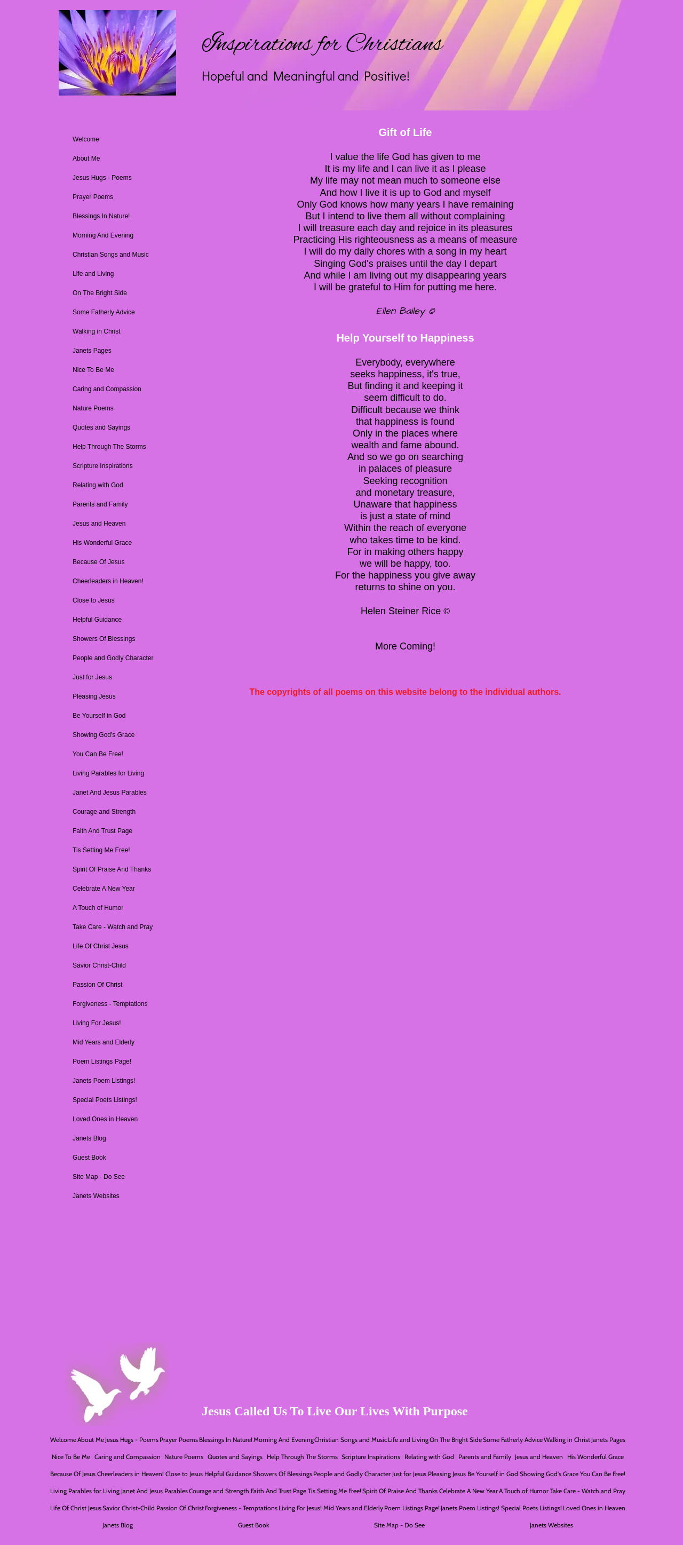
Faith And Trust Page (102, 831)
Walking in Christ (97, 331)
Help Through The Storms (109, 446)
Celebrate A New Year (104, 888)
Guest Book (89, 1157)
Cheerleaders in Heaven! (108, 581)
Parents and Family (100, 504)
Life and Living (93, 274)
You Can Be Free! (98, 754)
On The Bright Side (100, 293)
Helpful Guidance (97, 619)
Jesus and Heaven (99, 523)
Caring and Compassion (107, 389)
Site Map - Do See (99, 1176)
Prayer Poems (93, 197)
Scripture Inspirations (103, 466)
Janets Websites (96, 1196)
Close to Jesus (94, 600)
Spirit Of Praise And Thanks (112, 869)
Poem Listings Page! (102, 1061)
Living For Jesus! (97, 1023)
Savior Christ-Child (99, 965)
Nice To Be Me (93, 370)
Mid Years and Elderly (103, 1042)
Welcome (86, 139)
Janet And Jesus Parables (110, 792)
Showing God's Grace (103, 735)
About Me (86, 158)
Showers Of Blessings (104, 639)
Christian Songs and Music (111, 254)
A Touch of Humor (98, 908)
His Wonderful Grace (102, 542)
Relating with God (98, 485)
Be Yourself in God (99, 715)
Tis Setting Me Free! (101, 850)
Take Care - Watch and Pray (113, 927)
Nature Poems (93, 408)
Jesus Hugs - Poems (102, 177)
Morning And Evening (103, 235)
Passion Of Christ (97, 984)
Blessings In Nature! (101, 216)
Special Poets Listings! (105, 1100)
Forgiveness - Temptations (110, 1004)
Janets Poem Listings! (104, 1080)
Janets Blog (89, 1138)
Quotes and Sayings (101, 427)
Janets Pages (92, 350)
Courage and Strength (104, 811)
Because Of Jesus (98, 562)
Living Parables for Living (108, 773)
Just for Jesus (92, 677)
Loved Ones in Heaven (105, 1119)
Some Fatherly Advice (104, 312)
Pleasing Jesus (94, 696)
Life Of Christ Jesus (101, 946)
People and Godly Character (113, 658)
